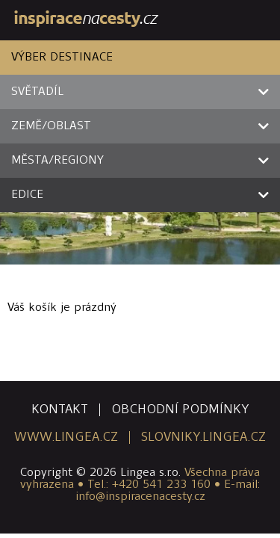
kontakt (59, 410)
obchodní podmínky (180, 410)
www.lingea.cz (66, 437)
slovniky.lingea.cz (203, 437)
